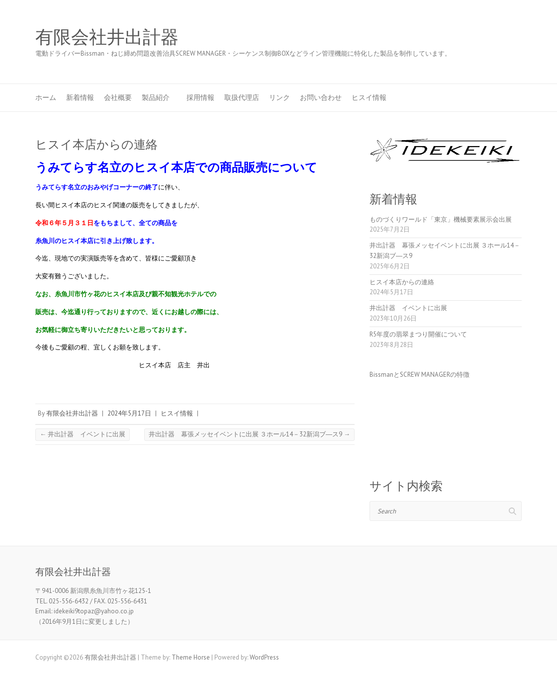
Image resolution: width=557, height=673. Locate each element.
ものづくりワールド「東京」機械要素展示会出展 (441, 219)
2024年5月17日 (129, 413)
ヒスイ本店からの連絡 (402, 282)
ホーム (45, 97)
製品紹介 (159, 97)
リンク (279, 97)
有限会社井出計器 (107, 37)
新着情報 (80, 97)
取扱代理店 (241, 97)
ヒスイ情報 (369, 97)
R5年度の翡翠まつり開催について (418, 334)
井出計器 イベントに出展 (82, 434)
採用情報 (200, 97)
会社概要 (118, 97)
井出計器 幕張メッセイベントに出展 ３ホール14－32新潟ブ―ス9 (249, 434)
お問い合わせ (321, 97)
